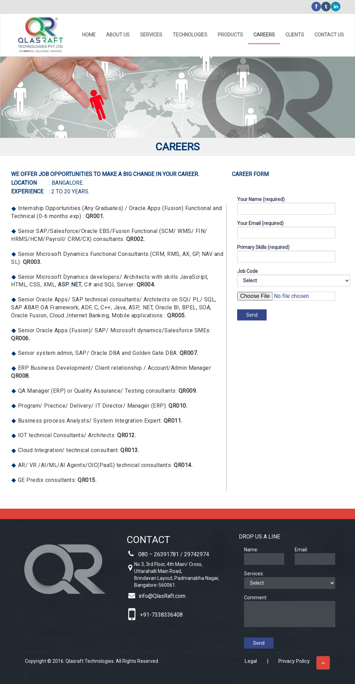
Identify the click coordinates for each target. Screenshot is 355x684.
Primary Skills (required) (286, 253)
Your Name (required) (286, 206)
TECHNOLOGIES (190, 34)
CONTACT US (329, 34)
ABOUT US (118, 34)
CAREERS (264, 34)
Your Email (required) (286, 229)
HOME (89, 34)
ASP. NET (69, 284)
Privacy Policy (294, 661)
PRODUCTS (230, 34)
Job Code (252, 277)
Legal (251, 661)
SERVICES (151, 34)
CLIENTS (294, 34)
